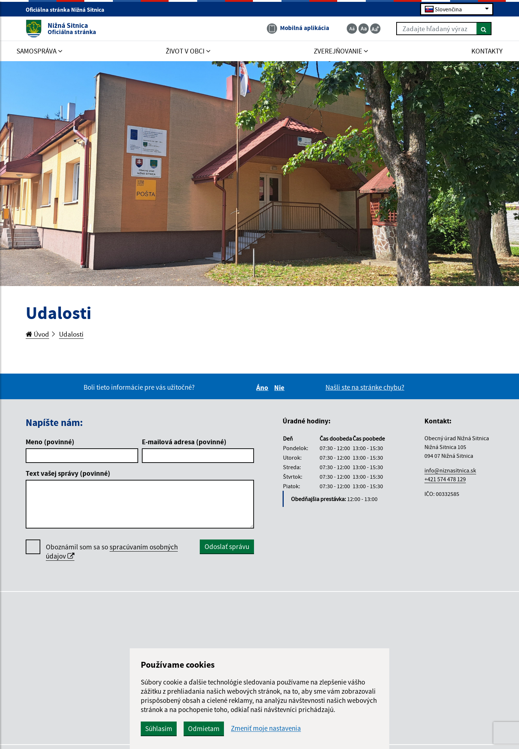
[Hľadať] (484, 28)
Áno (263, 387)
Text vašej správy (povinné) (68, 473)
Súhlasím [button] (158, 728)
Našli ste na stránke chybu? (364, 387)
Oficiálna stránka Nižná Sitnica (68, 9)
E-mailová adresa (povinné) (184, 441)
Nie (280, 387)
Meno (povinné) (50, 441)
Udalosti (71, 334)
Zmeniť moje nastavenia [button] (266, 728)
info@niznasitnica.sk (450, 470)
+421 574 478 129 (445, 479)
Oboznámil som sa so (112, 551)
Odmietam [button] (204, 728)
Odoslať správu (227, 546)
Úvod (37, 334)
